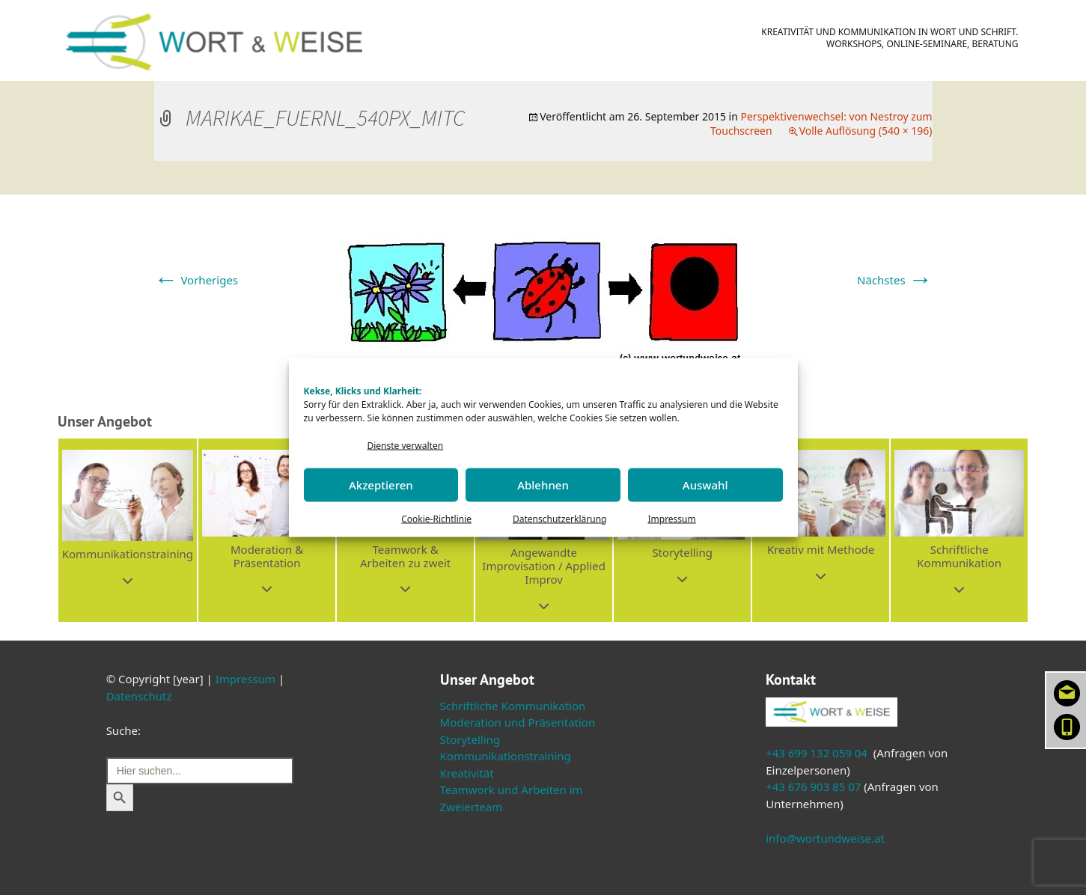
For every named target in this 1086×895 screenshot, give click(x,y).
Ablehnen (543, 484)
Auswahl (705, 484)
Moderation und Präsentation (518, 722)
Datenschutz (139, 695)
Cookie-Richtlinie (436, 518)
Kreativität (467, 773)
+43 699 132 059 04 (816, 752)
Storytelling (470, 739)
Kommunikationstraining (505, 755)
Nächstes (894, 279)
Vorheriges (196, 279)
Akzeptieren (381, 484)
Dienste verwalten (405, 445)
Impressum (671, 518)
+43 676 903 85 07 (813, 786)
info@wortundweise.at (825, 838)
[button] (128, 530)
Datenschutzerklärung (559, 518)
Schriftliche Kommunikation (513, 705)
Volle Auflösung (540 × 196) (866, 130)
